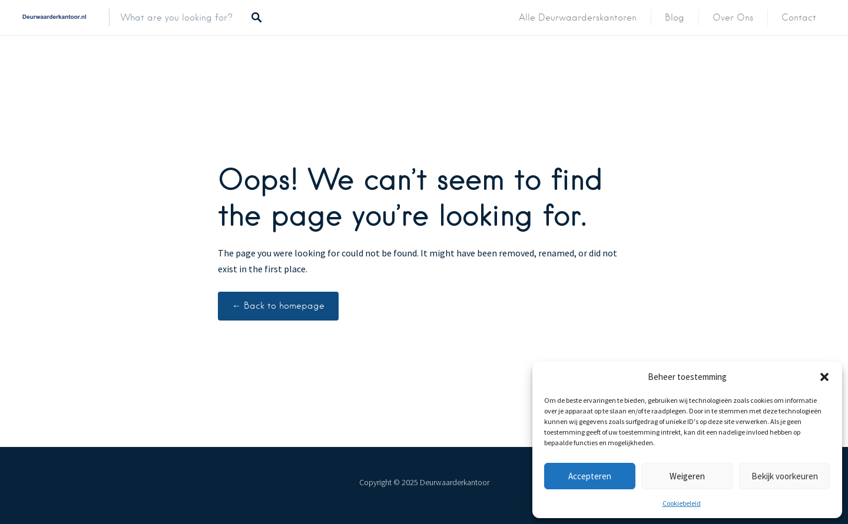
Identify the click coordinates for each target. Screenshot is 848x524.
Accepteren (589, 476)
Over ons (733, 17)
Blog (674, 17)
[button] (824, 377)
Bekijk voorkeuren (784, 476)
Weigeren (687, 476)
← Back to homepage (278, 306)
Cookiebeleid (681, 503)
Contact (798, 17)
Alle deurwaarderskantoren (578, 17)
